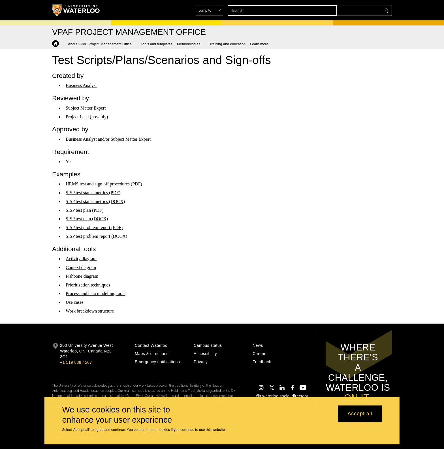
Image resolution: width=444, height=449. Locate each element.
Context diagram (81, 267)
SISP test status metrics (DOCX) (95, 201)
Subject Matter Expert (86, 108)
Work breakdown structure (90, 311)
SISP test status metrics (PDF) (93, 192)
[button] (345, 10)
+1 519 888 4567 (76, 362)
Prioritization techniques (88, 285)
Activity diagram (81, 258)
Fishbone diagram (82, 276)
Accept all (359, 414)
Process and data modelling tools (95, 293)
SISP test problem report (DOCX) (96, 236)
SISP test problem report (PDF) (94, 227)
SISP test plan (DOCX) (87, 218)
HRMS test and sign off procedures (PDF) (104, 183)
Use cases (75, 302)
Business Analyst (81, 85)
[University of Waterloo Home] (76, 10)
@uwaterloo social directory (282, 396)
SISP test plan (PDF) (84, 210)
